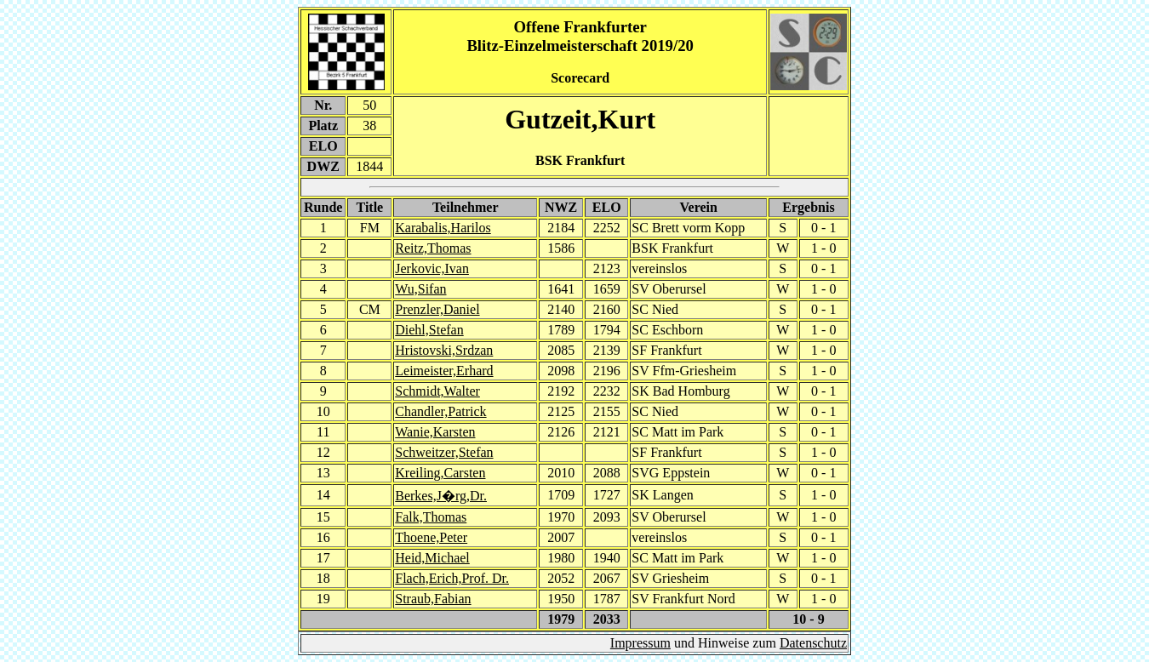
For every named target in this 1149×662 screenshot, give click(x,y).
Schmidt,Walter (437, 391)
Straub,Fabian (433, 598)
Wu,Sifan (420, 289)
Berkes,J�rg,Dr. (441, 495)
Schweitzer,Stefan (444, 452)
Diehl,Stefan (429, 329)
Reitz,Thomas (433, 248)
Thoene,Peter (431, 537)
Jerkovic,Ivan (432, 268)
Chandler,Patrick (440, 411)
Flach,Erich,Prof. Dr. (452, 578)
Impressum (640, 643)
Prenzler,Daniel (437, 309)
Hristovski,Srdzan (444, 350)
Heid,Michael (432, 558)
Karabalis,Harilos (442, 227)
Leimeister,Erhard (444, 370)
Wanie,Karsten (435, 432)
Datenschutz (813, 643)
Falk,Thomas (430, 517)
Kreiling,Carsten (440, 472)
